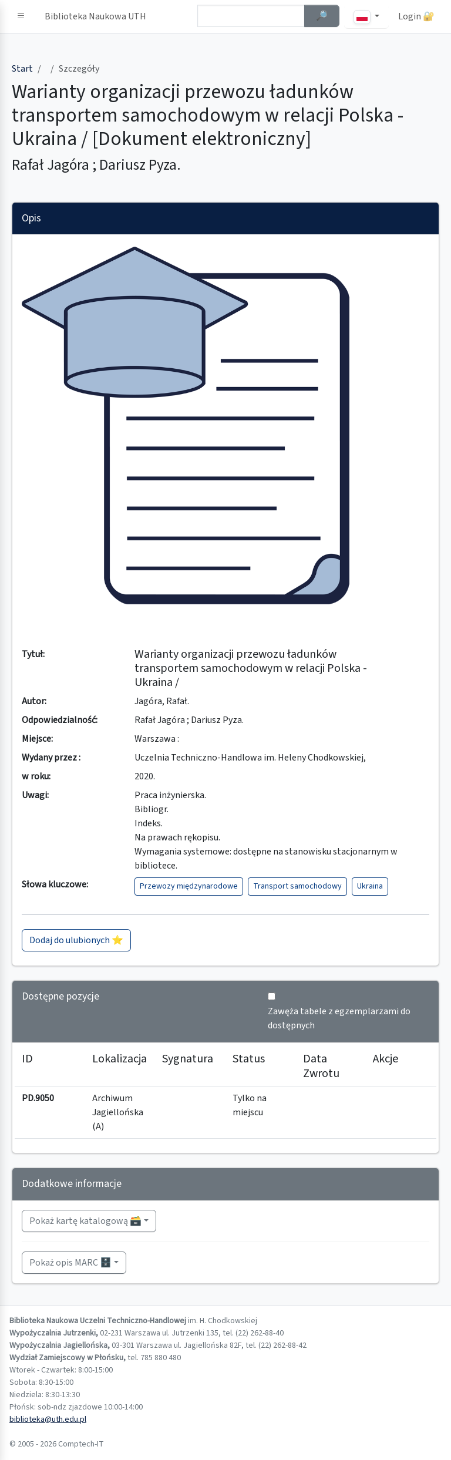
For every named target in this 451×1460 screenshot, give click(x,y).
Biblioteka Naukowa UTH (95, 16)
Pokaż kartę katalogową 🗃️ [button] (85, 1221)
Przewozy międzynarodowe (189, 886)
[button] (21, 16)
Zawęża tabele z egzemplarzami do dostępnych (339, 1018)
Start (22, 68)
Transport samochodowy (297, 886)
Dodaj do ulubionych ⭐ (76, 940)
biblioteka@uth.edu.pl (47, 1419)
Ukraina (370, 886)
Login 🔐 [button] (416, 16)
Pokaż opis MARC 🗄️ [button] (70, 1262)
